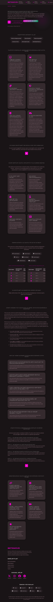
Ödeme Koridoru (35, 2)
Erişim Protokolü (43, 2)
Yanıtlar (50, 2)
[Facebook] (19, 577)
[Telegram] (24, 577)
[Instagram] (14, 577)
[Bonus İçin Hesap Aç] (26, 153)
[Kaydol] (26, 298)
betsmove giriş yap (16, 22)
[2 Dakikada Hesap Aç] (9, 22)
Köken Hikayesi (28, 2)
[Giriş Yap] (26, 465)
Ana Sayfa (9, 6)
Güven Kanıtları (28, 38)
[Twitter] (9, 577)
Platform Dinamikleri (20, 2)
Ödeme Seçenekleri (38, 38)
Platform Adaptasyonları (16, 38)
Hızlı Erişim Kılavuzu (37, 41)
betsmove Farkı (15, 41)
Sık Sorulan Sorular (25, 41)
